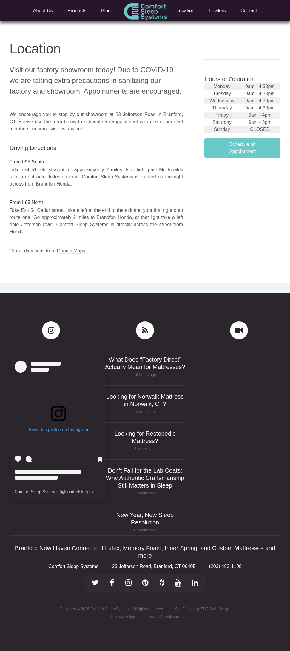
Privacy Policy (123, 616)
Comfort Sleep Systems (36, 491)
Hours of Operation (229, 79)
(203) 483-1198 (225, 566)
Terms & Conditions (162, 616)
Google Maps (71, 250)
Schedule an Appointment (242, 148)
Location (35, 48)
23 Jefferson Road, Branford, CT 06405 (154, 566)
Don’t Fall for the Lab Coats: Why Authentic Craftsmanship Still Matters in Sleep (145, 478)
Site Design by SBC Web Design (202, 609)
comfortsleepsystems (84, 491)
